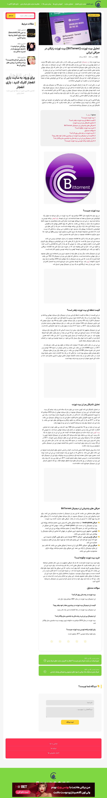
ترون (88, 261)
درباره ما (53, 748)
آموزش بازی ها (57, 4)
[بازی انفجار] (98, 4)
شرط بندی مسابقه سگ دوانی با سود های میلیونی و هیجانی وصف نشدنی (74, 672)
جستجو (11, 16)
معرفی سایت (68, 4)
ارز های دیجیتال (93, 15)
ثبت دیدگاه (70, 722)
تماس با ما (53, 744)
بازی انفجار (89, 4)
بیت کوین (96, 432)
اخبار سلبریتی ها (53, 753)
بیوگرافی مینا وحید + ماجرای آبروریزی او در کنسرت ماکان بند (18, 49)
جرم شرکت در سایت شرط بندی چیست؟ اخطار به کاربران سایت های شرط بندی (73, 661)
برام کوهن (55, 218)
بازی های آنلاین (13, 4)
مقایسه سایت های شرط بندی (29, 4)
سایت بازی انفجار (80, 4)
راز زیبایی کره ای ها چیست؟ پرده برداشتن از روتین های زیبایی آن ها (16, 63)
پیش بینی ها (47, 4)
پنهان (88, 115)
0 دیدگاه (83, 57)
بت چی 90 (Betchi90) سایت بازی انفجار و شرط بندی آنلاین (17, 35)
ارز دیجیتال (85, 62)
